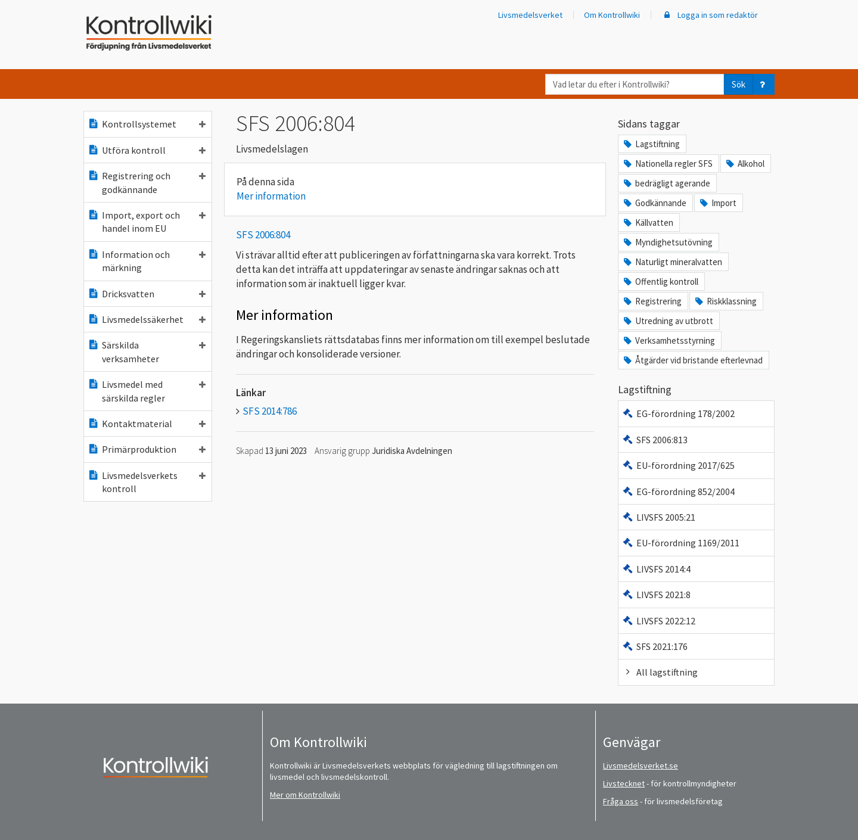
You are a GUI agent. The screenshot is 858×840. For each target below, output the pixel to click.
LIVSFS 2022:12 (658, 621)
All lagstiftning (660, 672)
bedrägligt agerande (666, 183)
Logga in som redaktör (709, 15)
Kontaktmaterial (147, 424)
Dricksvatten (147, 294)
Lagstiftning (651, 144)
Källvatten (647, 222)
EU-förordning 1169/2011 (680, 543)
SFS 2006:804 (263, 234)
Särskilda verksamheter (147, 351)
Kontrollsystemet (147, 124)
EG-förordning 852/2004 (678, 491)
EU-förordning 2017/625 (678, 465)
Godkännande (654, 203)
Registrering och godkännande (147, 182)
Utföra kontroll (147, 150)
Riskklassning (725, 301)
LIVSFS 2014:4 (656, 569)
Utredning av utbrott (667, 320)
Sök (738, 84)
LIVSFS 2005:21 (658, 517)
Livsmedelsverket (530, 15)
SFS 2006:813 (655, 440)
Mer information (271, 196)
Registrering (652, 301)
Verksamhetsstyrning (668, 340)
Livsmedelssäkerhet (147, 319)
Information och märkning (147, 260)
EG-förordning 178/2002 (678, 413)
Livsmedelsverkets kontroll (147, 481)
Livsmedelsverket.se (640, 765)
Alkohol (744, 163)
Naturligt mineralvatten (672, 261)
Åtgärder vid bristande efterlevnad (692, 360)
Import (717, 203)
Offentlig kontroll (660, 281)
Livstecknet (624, 783)
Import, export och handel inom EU (147, 221)
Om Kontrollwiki (612, 15)
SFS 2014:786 (270, 411)
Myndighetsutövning (667, 242)
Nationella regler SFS (667, 163)
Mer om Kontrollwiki (305, 794)
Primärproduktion (147, 449)
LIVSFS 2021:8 (656, 595)
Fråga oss (620, 801)
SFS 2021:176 (655, 646)
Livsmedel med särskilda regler (147, 390)
